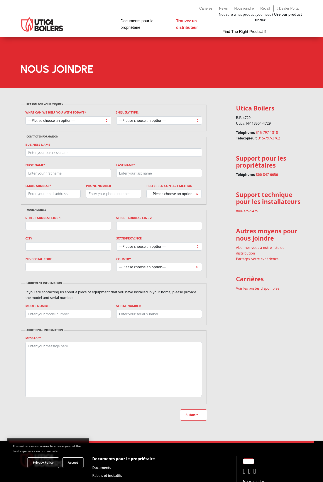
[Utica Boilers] (42, 24)
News (223, 8)
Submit (192, 414)
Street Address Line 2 (134, 218)
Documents (101, 467)
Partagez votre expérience (257, 258)
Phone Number (98, 186)
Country (123, 259)
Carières (205, 8)
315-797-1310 (267, 132)
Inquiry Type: (127, 112)
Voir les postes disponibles (257, 288)
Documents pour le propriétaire (123, 458)
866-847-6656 (267, 174)
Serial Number (128, 306)
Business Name (37, 145)
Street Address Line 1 (43, 218)
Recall (265, 8)
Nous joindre (244, 8)
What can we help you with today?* (55, 112)
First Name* (35, 165)
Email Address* (38, 186)
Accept (74, 462)
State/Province (129, 238)
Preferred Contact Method (169, 186)
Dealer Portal (288, 8)
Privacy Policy (44, 462)
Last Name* (125, 165)
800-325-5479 (247, 211)
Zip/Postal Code (38, 259)
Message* (33, 338)
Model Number (38, 306)
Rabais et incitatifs (107, 475)
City (28, 238)
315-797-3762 (269, 138)
